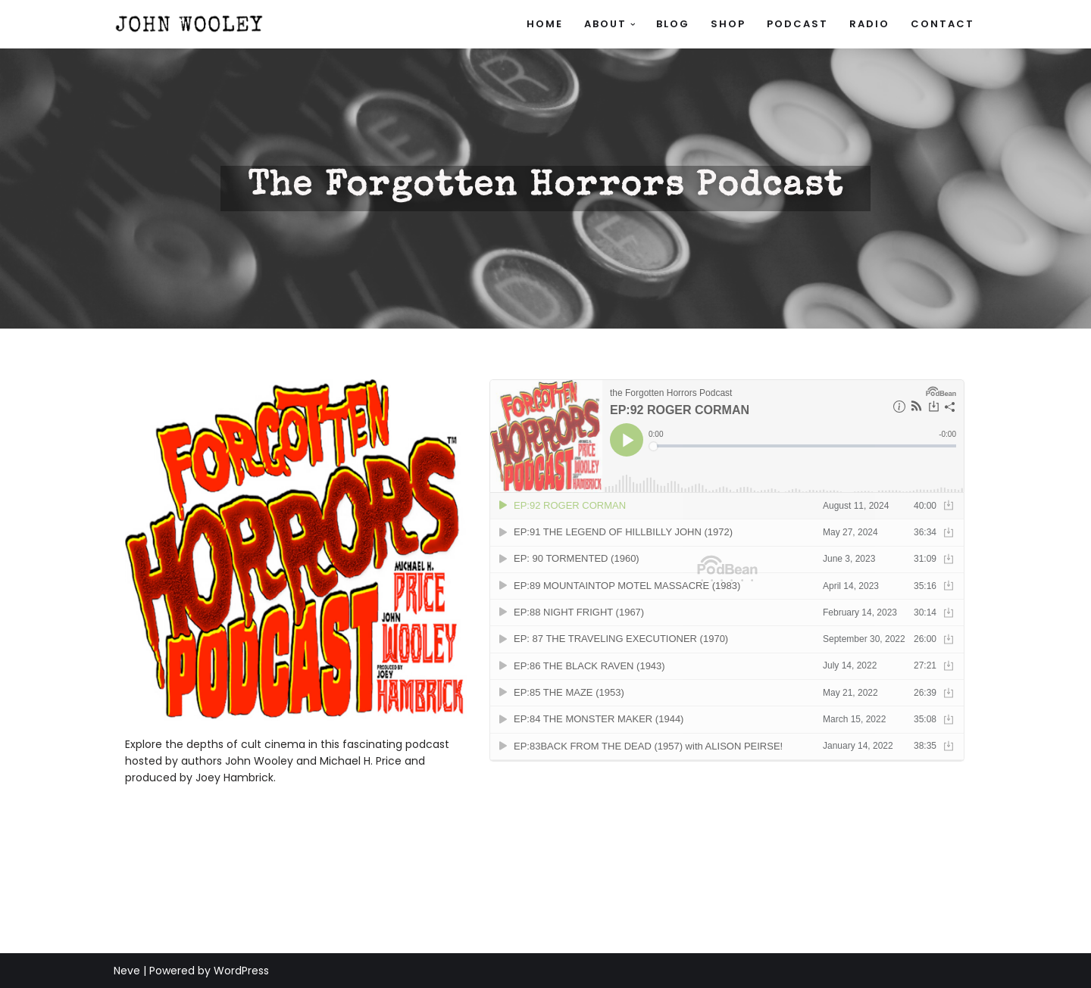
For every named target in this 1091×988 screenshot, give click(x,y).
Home (545, 24)
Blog (672, 24)
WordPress (241, 970)
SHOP (728, 24)
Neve (127, 970)
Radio (869, 24)
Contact (942, 24)
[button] (633, 24)
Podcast (797, 24)
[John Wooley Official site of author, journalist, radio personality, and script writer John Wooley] (189, 24)
